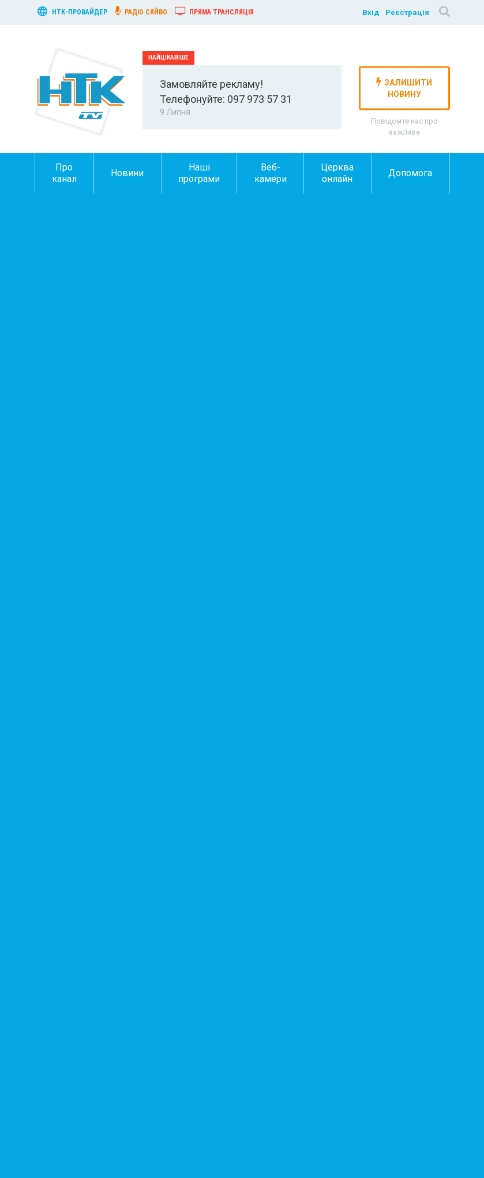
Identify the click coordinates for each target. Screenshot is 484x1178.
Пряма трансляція (214, 11)
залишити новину (404, 88)
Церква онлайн (337, 173)
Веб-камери (270, 173)
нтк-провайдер (72, 11)
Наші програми (199, 173)
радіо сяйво (141, 11)
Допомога (410, 173)
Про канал (64, 173)
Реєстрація (407, 12)
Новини (127, 173)
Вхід (370, 12)
